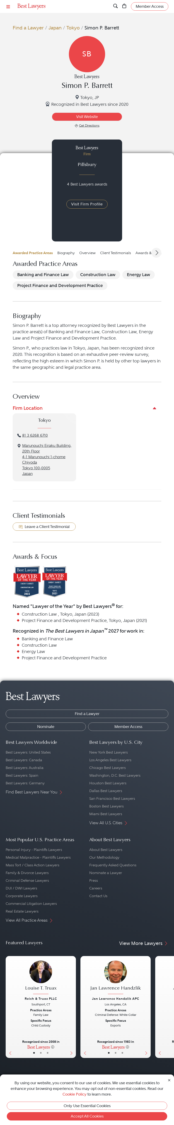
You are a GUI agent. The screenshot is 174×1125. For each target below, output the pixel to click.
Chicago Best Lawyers (107, 768)
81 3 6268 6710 (35, 435)
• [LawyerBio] (41, 1053)
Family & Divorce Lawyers (27, 873)
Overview (87, 253)
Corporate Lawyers (22, 896)
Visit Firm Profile (87, 204)
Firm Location (28, 408)
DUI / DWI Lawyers (21, 888)
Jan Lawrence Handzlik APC (115, 999)
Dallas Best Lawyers (105, 791)
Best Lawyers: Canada (24, 760)
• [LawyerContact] (47, 1053)
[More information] (52, 1046)
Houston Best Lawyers (107, 783)
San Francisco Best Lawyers (112, 798)
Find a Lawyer (28, 28)
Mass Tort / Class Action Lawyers (32, 865)
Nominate (45, 726)
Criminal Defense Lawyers (27, 880)
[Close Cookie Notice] (169, 1080)
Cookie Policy (75, 1094)
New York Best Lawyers (108, 752)
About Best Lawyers (105, 850)
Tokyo (73, 28)
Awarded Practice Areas (33, 253)
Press (93, 880)
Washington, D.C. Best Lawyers (114, 775)
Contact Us (98, 896)
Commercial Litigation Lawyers (31, 903)
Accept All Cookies (87, 1116)
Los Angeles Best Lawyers (110, 760)
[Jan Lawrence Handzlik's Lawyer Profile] (115, 978)
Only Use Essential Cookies (87, 1105)
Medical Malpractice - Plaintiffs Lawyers (38, 857)
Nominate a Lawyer (105, 873)
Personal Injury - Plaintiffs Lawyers (34, 850)
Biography (66, 253)
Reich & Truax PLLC (41, 999)
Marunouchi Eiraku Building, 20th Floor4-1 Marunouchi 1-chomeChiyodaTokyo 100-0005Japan (46, 459)
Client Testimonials (115, 253)
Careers (95, 888)
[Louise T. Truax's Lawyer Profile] (40, 978)
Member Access (128, 726)
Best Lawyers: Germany (25, 783)
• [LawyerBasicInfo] (34, 1053)
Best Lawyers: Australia (25, 768)
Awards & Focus (148, 253)
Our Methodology (104, 857)
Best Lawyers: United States (28, 752)
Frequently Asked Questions (112, 865)
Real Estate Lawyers (22, 911)
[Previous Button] (9, 1007)
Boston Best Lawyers (106, 806)
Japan (55, 28)
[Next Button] (72, 1007)
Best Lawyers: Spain (22, 775)
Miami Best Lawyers (105, 814)
